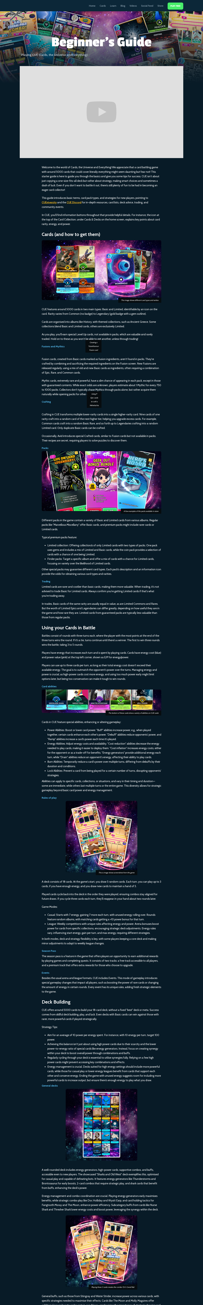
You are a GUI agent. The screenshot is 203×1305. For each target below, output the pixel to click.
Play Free (175, 6)
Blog (123, 5)
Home (92, 5)
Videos (133, 5)
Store (160, 5)
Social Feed (147, 5)
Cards (103, 5)
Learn (113, 5)
